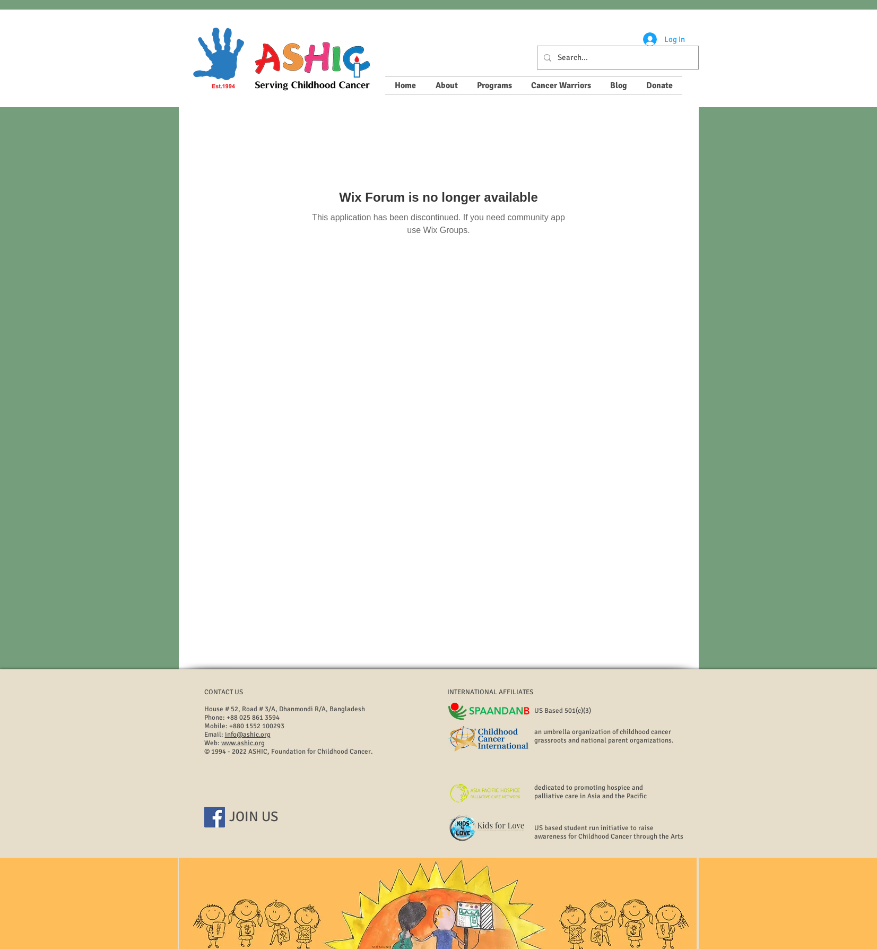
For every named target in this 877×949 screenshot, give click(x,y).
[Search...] (617, 57)
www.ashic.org (243, 743)
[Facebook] (214, 817)
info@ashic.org (248, 734)
